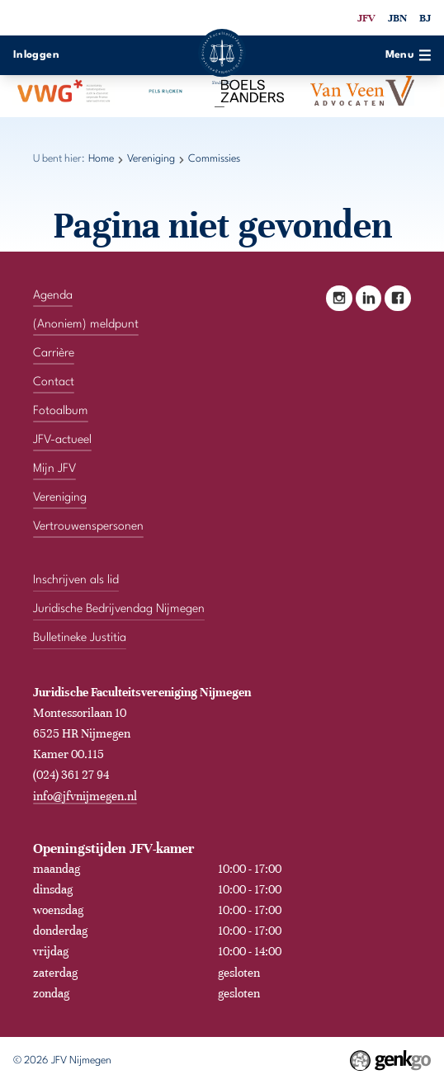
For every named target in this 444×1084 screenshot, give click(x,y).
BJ (425, 18)
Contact (53, 382)
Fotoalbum (60, 411)
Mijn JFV (54, 468)
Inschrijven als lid (76, 580)
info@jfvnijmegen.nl (85, 796)
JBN (397, 18)
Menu (408, 55)
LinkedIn (368, 298)
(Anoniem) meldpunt (86, 324)
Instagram (339, 298)
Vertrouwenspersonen (88, 526)
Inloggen (36, 54)
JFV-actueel (62, 439)
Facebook (397, 298)
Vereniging (151, 158)
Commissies (214, 158)
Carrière (53, 353)
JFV (366, 18)
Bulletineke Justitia (79, 637)
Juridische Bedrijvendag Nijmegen (119, 609)
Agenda (53, 295)
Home (101, 158)
